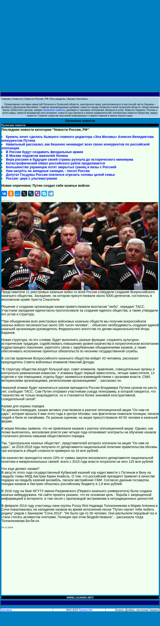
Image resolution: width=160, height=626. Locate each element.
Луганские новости (54, 110)
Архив (71, 98)
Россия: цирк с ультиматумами (31, 178)
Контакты (82, 98)
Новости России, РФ (36, 98)
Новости (17, 98)
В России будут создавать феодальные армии (44, 152)
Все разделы (57, 98)
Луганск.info (86, 609)
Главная (6, 98)
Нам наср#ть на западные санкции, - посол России (48, 171)
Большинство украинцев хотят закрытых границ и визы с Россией (61, 167)
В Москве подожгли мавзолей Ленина (37, 156)
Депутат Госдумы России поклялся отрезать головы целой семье (60, 175)
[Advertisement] (79, 46)
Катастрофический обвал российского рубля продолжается (55, 163)
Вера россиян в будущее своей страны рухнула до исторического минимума (69, 159)
